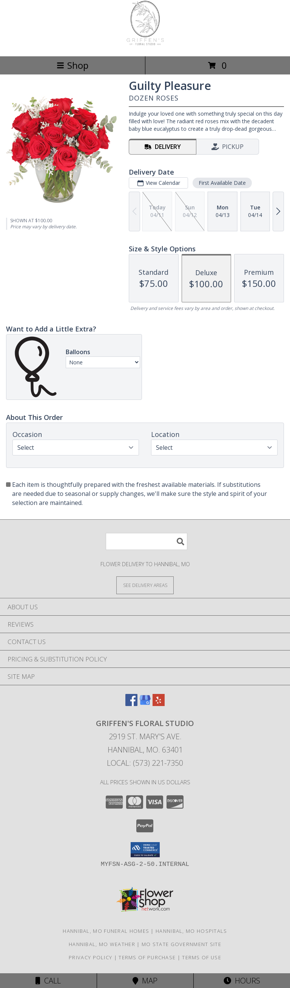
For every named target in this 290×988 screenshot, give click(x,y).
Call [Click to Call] (48, 981)
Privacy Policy (90, 957)
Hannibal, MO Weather (102, 944)
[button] (145, 849)
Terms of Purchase (147, 957)
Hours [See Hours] (242, 981)
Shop (72, 65)
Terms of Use (201, 957)
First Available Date (222, 182)
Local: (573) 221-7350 (145, 763)
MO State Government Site (181, 944)
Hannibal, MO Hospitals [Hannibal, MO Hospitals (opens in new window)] (191, 931)
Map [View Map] (145, 981)
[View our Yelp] (159, 703)
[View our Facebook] (131, 703)
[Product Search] (146, 541)
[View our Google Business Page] (145, 703)
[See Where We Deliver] (145, 584)
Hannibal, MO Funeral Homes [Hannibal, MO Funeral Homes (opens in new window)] (106, 931)
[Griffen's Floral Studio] (145, 45)
